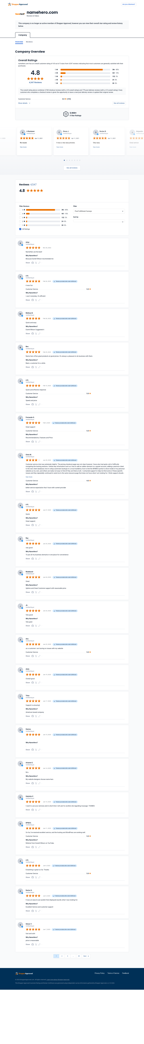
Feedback (125, 973)
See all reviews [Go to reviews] (119, 103)
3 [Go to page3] (67, 956)
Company (22, 35)
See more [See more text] (29, 477)
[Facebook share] (32, 263)
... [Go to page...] (73, 956)
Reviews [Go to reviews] (29, 42)
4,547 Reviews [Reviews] (35, 82)
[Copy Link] (39, 263)
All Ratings (26, 229)
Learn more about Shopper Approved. (58, 979)
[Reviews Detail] (24, 103)
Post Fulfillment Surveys (83, 211)
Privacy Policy (100, 973)
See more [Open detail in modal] (23, 147)
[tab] (64, 160)
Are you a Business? (128, 4)
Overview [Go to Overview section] (19, 42)
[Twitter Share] (36, 263)
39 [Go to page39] (79, 956)
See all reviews (72, 168)
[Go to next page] (86, 956)
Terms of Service (113, 973)
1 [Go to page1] (56, 956)
